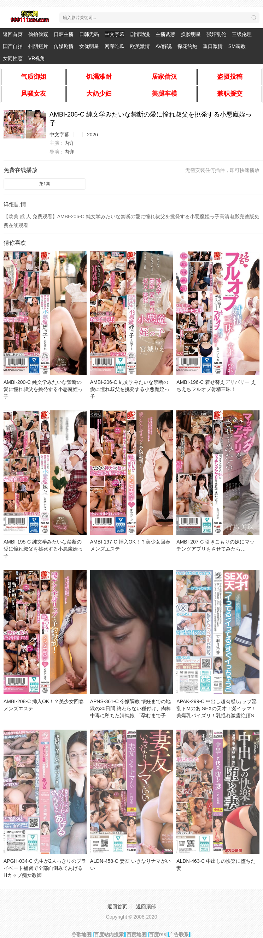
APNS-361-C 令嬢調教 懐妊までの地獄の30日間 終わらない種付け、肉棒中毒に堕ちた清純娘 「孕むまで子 (130, 708)
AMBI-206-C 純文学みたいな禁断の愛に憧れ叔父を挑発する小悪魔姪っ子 (129, 389)
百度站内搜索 (109, 934)
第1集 (44, 183)
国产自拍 (13, 46)
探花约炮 (187, 46)
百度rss (157, 934)
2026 (92, 134)
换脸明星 (191, 34)
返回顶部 (146, 906)
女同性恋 (13, 58)
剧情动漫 (140, 34)
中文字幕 (114, 34)
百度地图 (136, 934)
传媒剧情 (64, 46)
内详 (69, 143)
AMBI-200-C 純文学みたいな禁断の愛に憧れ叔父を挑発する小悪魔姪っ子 (43, 389)
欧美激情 (140, 46)
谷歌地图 (81, 934)
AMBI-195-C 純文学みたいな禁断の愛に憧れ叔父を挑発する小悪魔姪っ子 (43, 549)
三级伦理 (242, 34)
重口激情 (213, 46)
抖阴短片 (38, 46)
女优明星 (89, 46)
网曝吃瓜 (114, 46)
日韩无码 (89, 34)
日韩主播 (64, 34)
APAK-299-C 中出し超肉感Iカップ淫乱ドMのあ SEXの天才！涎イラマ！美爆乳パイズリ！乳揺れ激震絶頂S (216, 708)
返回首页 (13, 34)
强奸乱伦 (216, 34)
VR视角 (36, 58)
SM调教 (237, 46)
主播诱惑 (165, 34)
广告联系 (179, 934)
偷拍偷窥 (38, 34)
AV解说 (164, 46)
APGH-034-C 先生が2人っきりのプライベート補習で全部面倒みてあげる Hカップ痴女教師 (45, 868)
